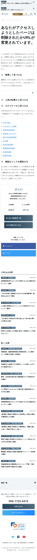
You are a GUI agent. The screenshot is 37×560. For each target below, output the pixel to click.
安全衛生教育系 (9, 130)
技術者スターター (9, 133)
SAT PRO (7, 123)
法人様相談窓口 (17, 14)
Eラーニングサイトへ (18, 512)
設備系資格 (7, 152)
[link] (18, 526)
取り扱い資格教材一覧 (13, 218)
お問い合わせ (18, 506)
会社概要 (11, 204)
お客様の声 (11, 210)
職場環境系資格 (9, 148)
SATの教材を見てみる (13, 225)
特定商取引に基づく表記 (9, 542)
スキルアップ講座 (9, 126)
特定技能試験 (8, 144)
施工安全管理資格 (9, 137)
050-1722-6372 (18, 501)
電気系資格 (7, 155)
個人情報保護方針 (22, 542)
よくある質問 (26, 204)
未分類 (5, 141)
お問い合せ (26, 210)
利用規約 (31, 542)
